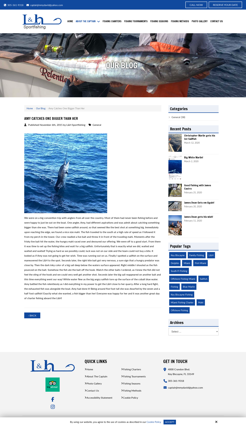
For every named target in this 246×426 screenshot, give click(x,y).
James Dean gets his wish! (198, 217)
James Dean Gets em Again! (199, 202)
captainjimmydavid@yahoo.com (44, 5)
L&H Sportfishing (75, 124)
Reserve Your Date (225, 4)
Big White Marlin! (193, 157)
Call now (196, 4)
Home (30, 108)
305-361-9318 (13, 4)
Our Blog (40, 108)
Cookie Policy (153, 421)
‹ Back (32, 315)
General (97, 124)
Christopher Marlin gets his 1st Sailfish (199, 137)
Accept (170, 422)
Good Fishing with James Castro (197, 187)
